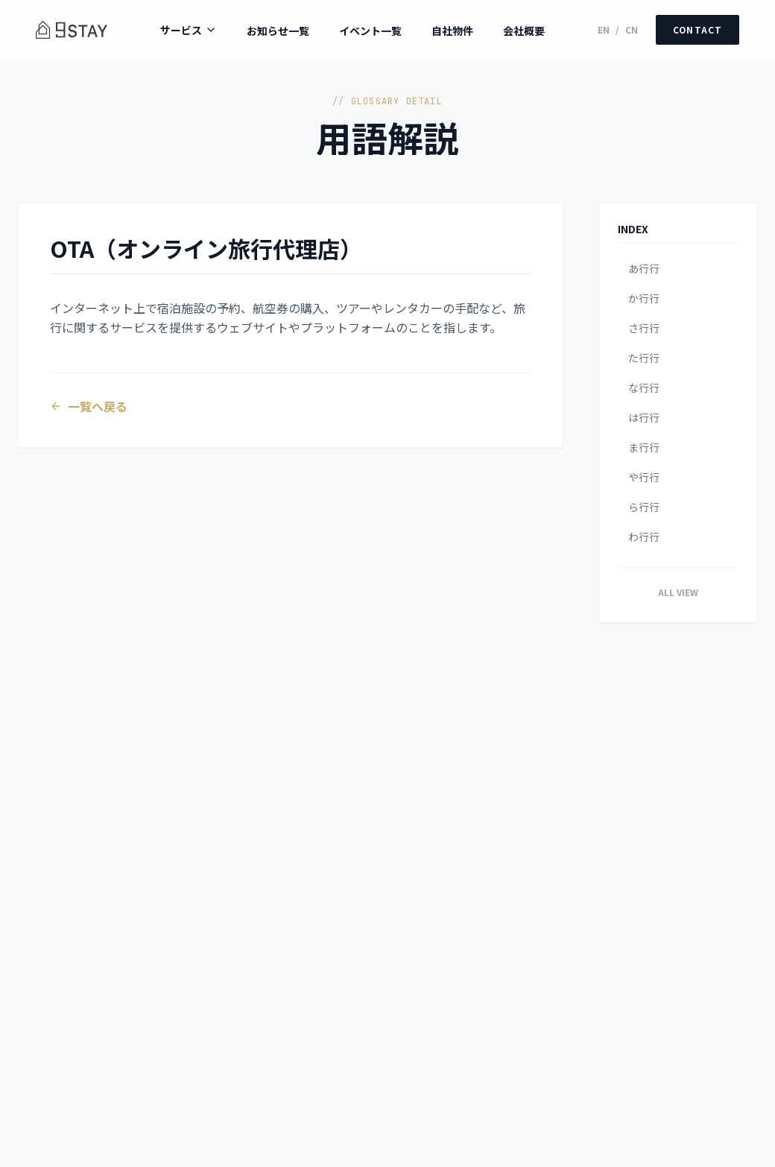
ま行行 (643, 447)
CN (629, 30)
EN (601, 30)
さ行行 (643, 327)
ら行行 (643, 506)
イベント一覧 (369, 30)
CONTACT (696, 29)
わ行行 (643, 536)
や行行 (643, 476)
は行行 (643, 417)
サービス (187, 29)
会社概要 (522, 30)
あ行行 (643, 268)
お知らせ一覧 (276, 30)
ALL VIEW (678, 592)
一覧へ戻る (93, 411)
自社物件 (451, 30)
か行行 (643, 298)
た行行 (643, 357)
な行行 (643, 387)
